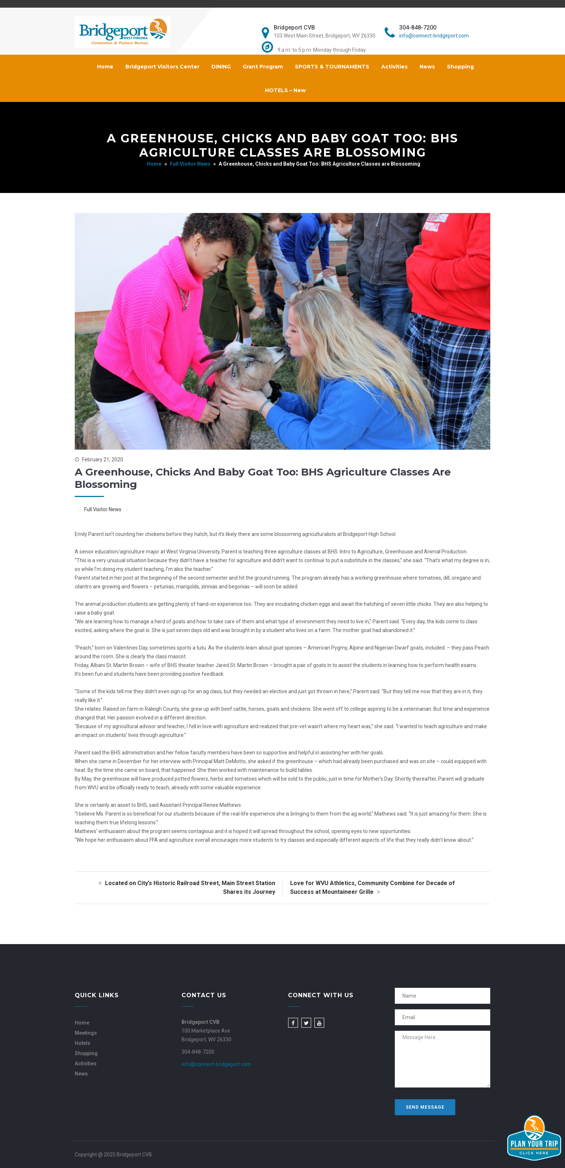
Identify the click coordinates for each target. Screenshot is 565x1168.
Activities (394, 66)
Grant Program (263, 66)
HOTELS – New (285, 90)
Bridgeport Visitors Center (162, 66)
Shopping (460, 66)
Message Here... (443, 1059)
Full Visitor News (190, 164)
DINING (221, 66)
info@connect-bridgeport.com (434, 36)
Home (105, 66)
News (427, 66)
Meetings (86, 1033)
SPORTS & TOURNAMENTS (332, 66)
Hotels (82, 1043)
